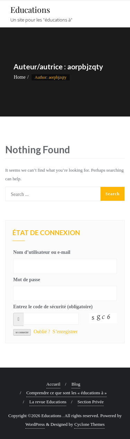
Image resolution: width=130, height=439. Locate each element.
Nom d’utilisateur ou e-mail (41, 252)
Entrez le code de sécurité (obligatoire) (53, 306)
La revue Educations (48, 401)
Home (19, 77)
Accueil (53, 384)
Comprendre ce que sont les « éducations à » (66, 392)
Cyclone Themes (89, 424)
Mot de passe (26, 279)
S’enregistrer (65, 331)
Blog (75, 384)
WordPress (35, 424)
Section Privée (91, 401)
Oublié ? (42, 331)
